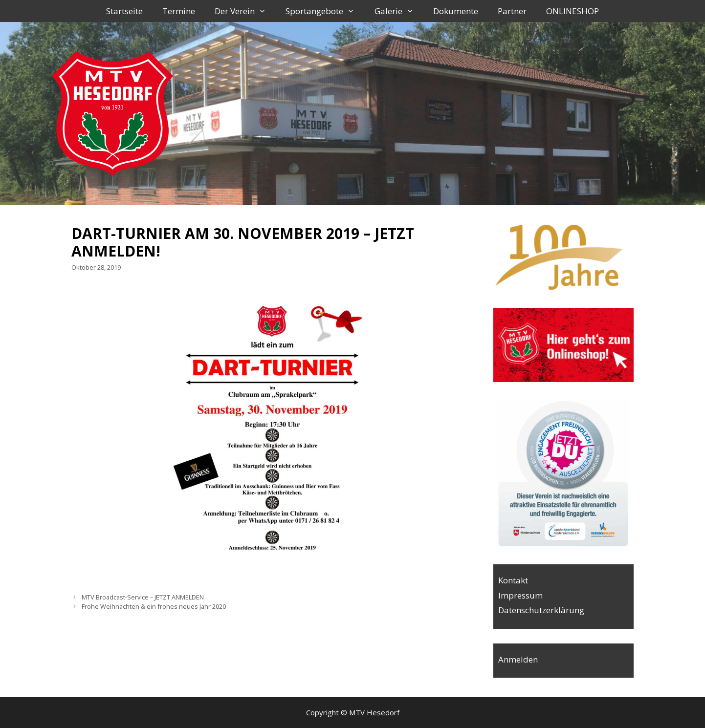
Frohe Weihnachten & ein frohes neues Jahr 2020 (154, 606)
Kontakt (513, 580)
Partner (512, 11)
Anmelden (518, 659)
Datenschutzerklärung (541, 610)
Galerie (399, 11)
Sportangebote (325, 11)
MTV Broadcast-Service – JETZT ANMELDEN (143, 597)
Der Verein (245, 11)
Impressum (520, 595)
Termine (178, 11)
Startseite (124, 11)
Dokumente (455, 11)
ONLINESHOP (572, 11)
